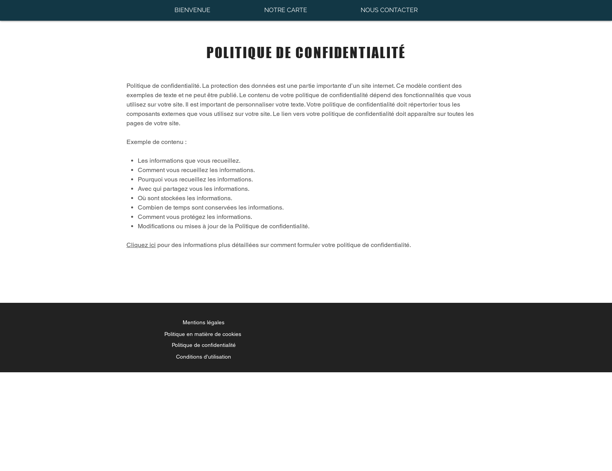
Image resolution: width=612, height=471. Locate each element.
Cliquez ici (141, 245)
